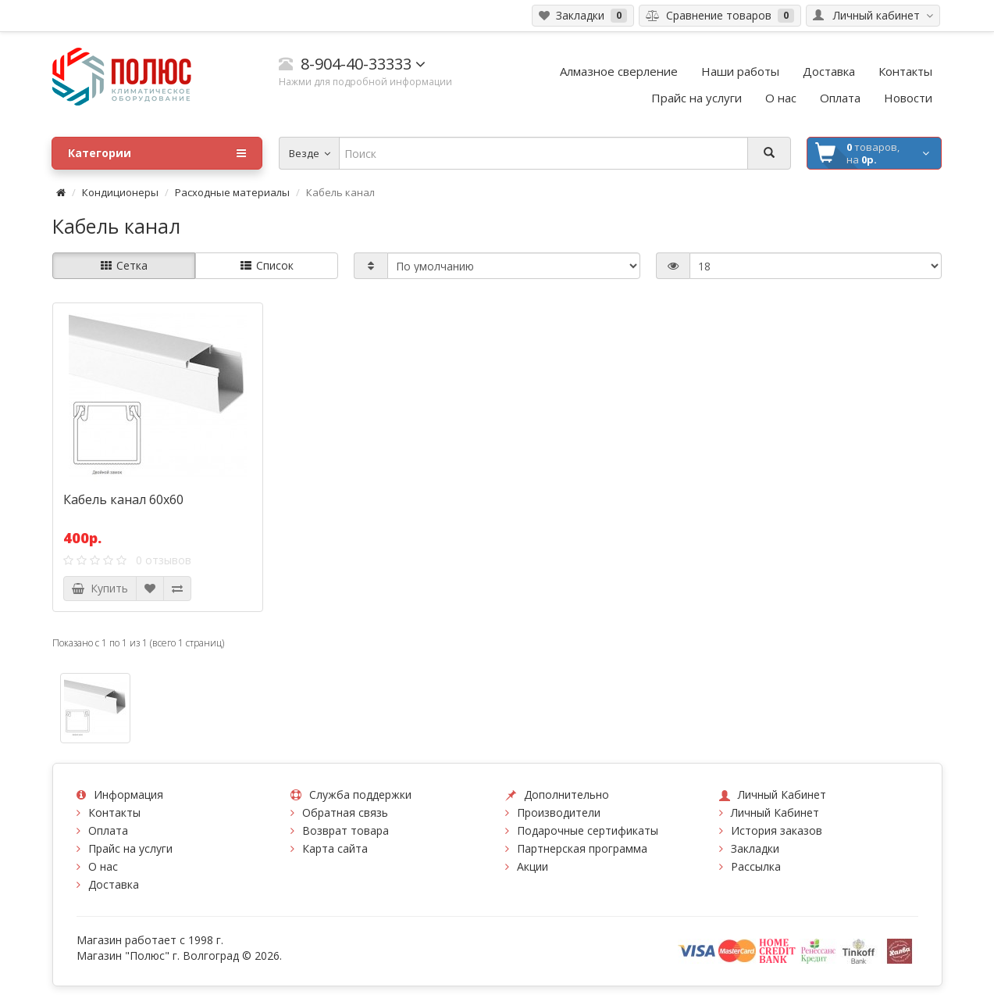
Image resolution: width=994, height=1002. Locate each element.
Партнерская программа (582, 848)
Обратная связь (345, 812)
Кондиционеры (120, 192)
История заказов (776, 830)
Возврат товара (345, 830)
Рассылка (756, 866)
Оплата (108, 830)
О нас (103, 866)
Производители (558, 812)
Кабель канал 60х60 (123, 499)
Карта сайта (335, 848)
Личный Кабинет (775, 812)
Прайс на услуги (130, 848)
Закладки (755, 848)
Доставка (113, 884)
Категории (157, 153)
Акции (532, 866)
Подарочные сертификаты (587, 830)
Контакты (114, 812)
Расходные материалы (232, 192)
